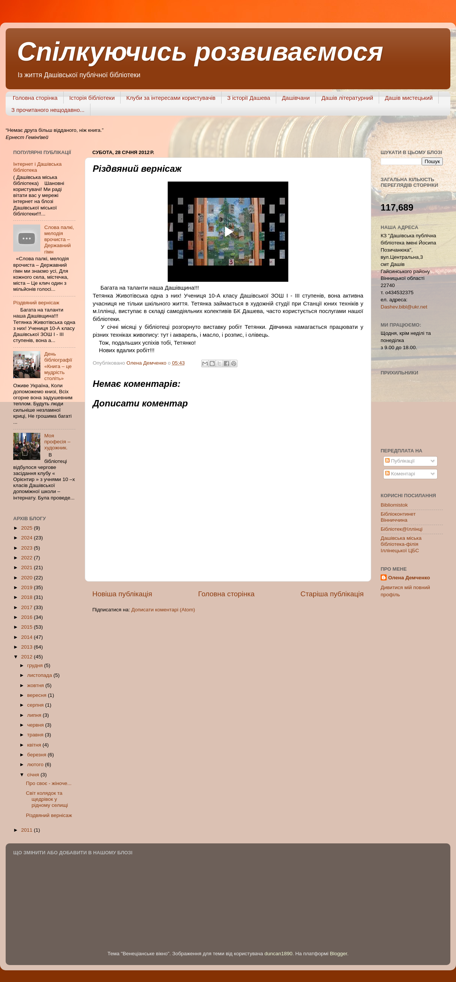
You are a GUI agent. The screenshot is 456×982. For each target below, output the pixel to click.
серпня (36, 705)
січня (33, 774)
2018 (27, 597)
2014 (27, 637)
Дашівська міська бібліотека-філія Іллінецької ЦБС (401, 544)
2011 (27, 830)
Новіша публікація (122, 594)
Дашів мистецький (409, 98)
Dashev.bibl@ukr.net (404, 307)
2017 (27, 607)
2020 (27, 577)
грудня (35, 665)
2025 (27, 528)
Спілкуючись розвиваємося (200, 51)
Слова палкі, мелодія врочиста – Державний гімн (59, 240)
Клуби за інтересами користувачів (171, 98)
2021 (27, 567)
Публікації (400, 461)
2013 (27, 647)
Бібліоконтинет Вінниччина (398, 517)
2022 (27, 557)
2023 (27, 548)
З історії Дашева (248, 98)
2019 (27, 587)
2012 (27, 657)
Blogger (338, 953)
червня (36, 725)
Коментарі (400, 473)
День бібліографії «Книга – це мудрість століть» (58, 366)
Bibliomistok (394, 505)
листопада (40, 675)
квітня (35, 745)
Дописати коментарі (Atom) (163, 609)
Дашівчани (296, 98)
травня (36, 735)
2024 (27, 538)
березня (37, 754)
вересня (37, 695)
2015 (27, 627)
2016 (27, 617)
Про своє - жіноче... (49, 783)
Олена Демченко (409, 577)
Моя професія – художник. (57, 442)
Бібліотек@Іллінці (401, 529)
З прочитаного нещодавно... (47, 110)
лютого (36, 764)
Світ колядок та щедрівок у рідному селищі (47, 799)
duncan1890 (278, 953)
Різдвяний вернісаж (36, 302)
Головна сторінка (35, 98)
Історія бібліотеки (92, 98)
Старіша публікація (332, 594)
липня (35, 715)
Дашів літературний (347, 98)
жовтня (36, 685)
